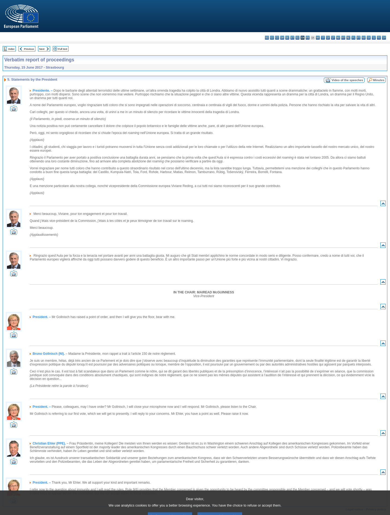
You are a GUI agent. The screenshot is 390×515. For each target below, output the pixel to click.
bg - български (267, 38)
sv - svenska (384, 38)
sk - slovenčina (369, 38)
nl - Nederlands (348, 38)
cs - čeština (277, 38)
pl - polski (353, 38)
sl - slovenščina (374, 38)
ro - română (364, 38)
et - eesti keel (292, 38)
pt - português (359, 38)
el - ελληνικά (297, 38)
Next (41, 48)
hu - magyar (338, 38)
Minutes (378, 80)
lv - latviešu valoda (328, 38)
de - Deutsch (287, 38)
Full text (62, 48)
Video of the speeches (347, 80)
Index (11, 48)
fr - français (308, 38)
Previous (29, 48)
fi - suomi (379, 38)
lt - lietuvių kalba (333, 38)
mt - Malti (343, 38)
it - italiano (323, 38)
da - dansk (282, 38)
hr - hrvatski (318, 38)
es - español (272, 38)
